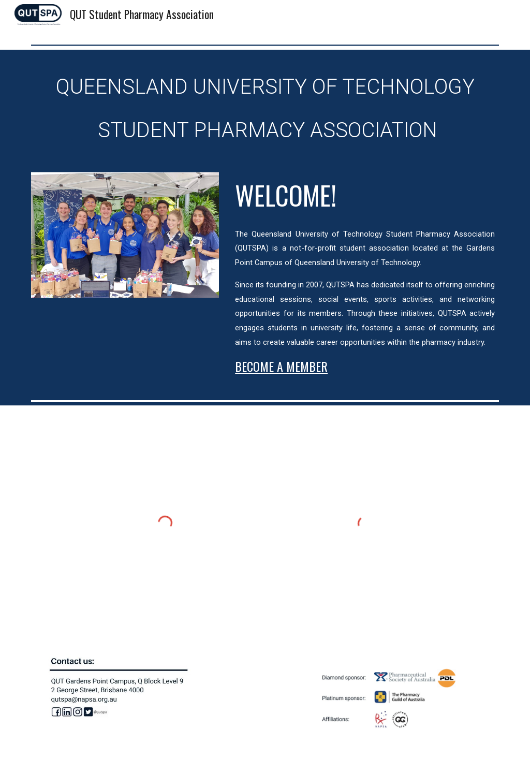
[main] (265, 104)
